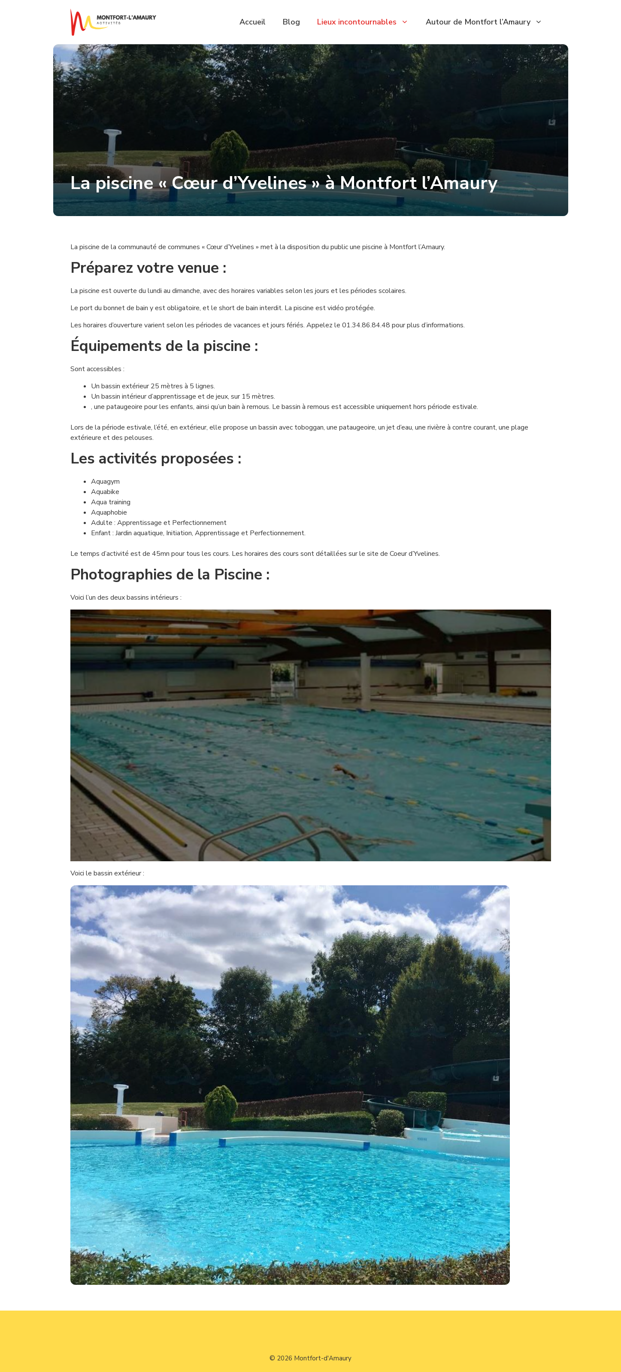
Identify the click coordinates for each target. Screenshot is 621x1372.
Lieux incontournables (367, 22)
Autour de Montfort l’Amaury (488, 22)
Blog (291, 22)
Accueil (252, 22)
